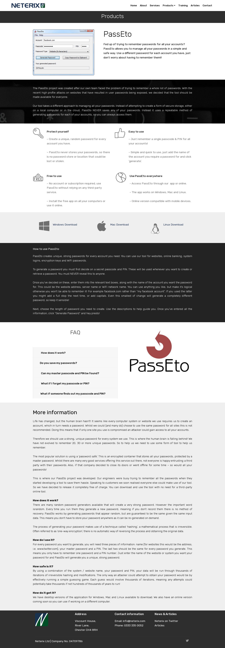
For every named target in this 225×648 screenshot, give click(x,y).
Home (133, 5)
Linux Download (173, 224)
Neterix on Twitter (166, 621)
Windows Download (65, 224)
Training (183, 5)
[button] (75, 352)
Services (155, 5)
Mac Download (119, 224)
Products (168, 5)
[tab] (75, 352)
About (143, 5)
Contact (207, 5)
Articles (195, 5)
